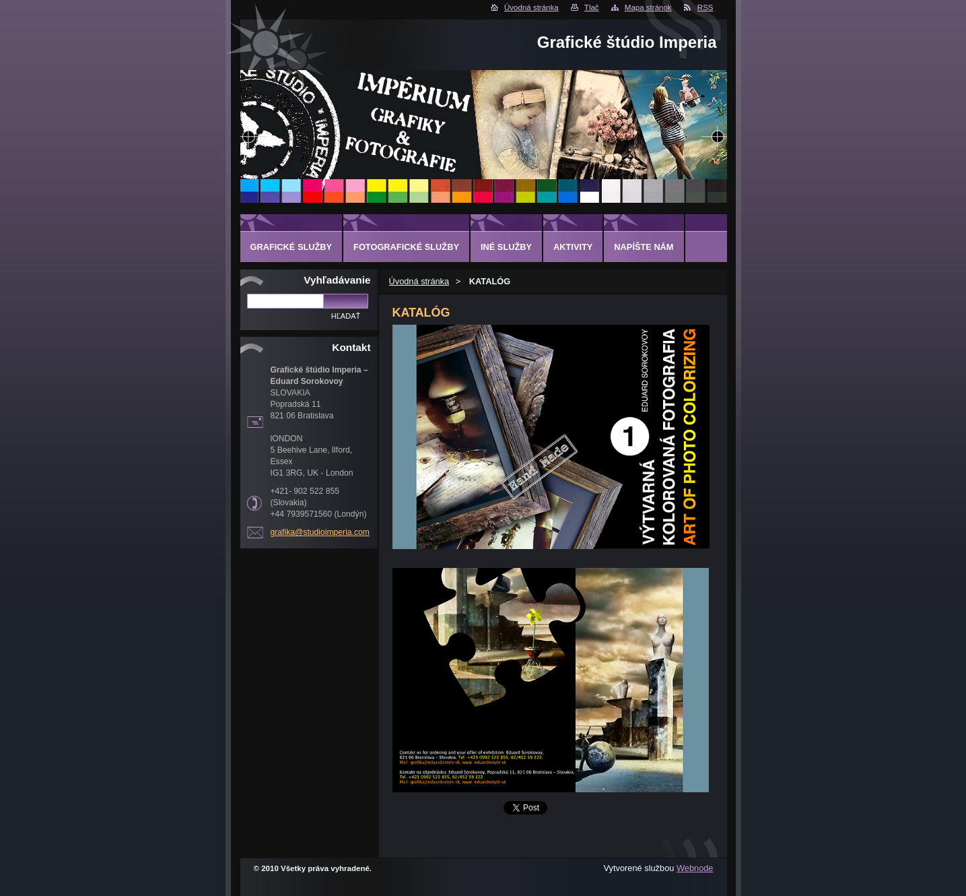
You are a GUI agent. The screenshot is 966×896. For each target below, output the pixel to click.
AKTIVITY (572, 247)
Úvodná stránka (531, 7)
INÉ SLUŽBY (506, 247)
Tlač (591, 7)
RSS (705, 7)
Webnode (695, 868)
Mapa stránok (648, 7)
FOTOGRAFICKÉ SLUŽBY (406, 247)
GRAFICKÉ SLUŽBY (291, 247)
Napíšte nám (643, 247)
